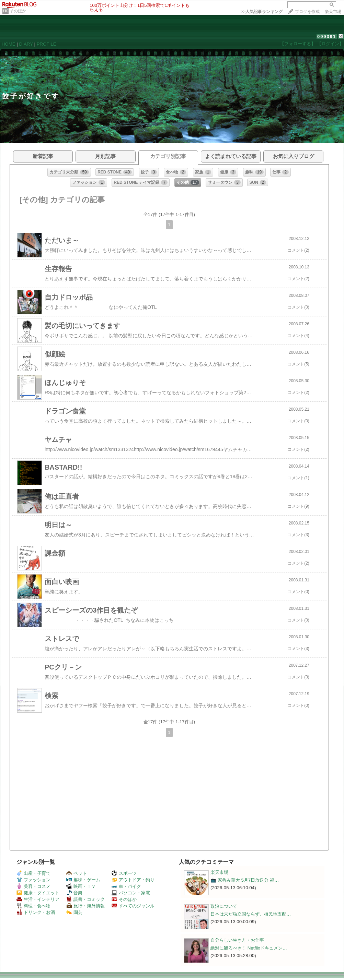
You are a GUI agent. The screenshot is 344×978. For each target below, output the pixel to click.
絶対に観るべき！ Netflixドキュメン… (248, 948)
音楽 (74, 892)
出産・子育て (33, 873)
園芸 (74, 912)
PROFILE (46, 44)
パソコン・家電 (131, 892)
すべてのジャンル (133, 905)
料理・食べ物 (33, 905)
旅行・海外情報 (85, 905)
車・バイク (126, 886)
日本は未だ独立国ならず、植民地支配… (250, 914)
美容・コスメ (33, 886)
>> (262, 11)
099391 (326, 36)
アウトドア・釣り (133, 879)
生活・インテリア (37, 899)
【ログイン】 (330, 43)
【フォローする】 (298, 43)
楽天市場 (333, 11)
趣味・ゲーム (83, 879)
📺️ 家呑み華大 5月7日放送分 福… (244, 880)
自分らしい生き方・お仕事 (237, 940)
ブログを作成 (307, 11)
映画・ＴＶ (81, 886)
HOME (8, 44)
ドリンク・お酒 (35, 912)
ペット (76, 873)
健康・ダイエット (37, 892)
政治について (223, 906)
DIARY (26, 44)
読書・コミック (85, 899)
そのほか (18, 11)
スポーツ (124, 873)
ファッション (33, 879)
